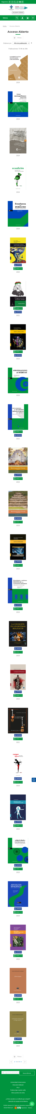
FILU (18, 1087)
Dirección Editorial (18, 1085)
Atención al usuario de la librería (18, 1101)
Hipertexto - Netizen (22, 1108)
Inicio (5, 26)
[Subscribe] (27, 1073)
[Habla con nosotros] (31, 1103)
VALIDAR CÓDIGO (18, 12)
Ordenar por (7, 43)
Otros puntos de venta (18, 1093)
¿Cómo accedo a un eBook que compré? (18, 1099)
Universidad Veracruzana (17, 1082)
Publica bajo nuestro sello (18, 1090)
